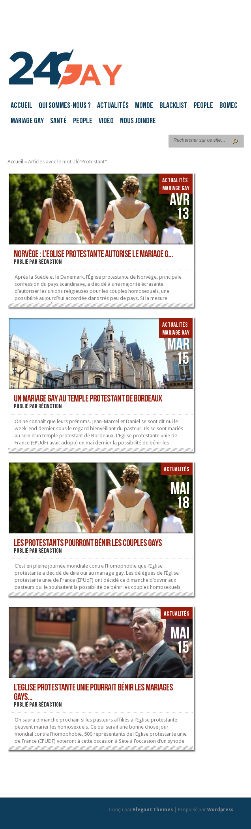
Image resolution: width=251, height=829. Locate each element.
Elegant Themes (153, 809)
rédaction (50, 262)
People (203, 106)
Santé (58, 121)
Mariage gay (27, 121)
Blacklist (173, 106)
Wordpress (220, 809)
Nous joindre (138, 121)
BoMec (228, 106)
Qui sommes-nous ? (65, 106)
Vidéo (106, 121)
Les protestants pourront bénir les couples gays (88, 543)
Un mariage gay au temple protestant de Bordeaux (88, 399)
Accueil (21, 106)
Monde (144, 106)
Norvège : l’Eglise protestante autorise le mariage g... (93, 254)
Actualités (113, 106)
